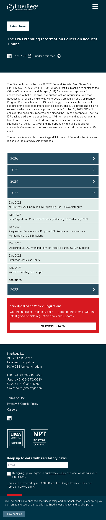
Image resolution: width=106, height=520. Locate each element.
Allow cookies (14, 513)
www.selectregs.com (41, 140)
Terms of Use (16, 398)
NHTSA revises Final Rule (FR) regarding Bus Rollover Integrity (45, 206)
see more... (16, 280)
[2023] (53, 193)
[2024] (53, 181)
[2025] (53, 170)
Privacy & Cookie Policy (22, 404)
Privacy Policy (57, 473)
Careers (12, 409)
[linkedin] (9, 56)
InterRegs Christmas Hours (24, 259)
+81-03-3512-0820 (29, 379)
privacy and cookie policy (78, 504)
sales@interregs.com (29, 388)
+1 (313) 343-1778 (27, 384)
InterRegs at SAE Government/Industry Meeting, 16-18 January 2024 (48, 219)
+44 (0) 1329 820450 (27, 375)
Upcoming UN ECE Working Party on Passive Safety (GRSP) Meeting (49, 247)
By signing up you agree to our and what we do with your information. (54, 474)
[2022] (53, 289)
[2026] (53, 158)
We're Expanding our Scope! (26, 272)
